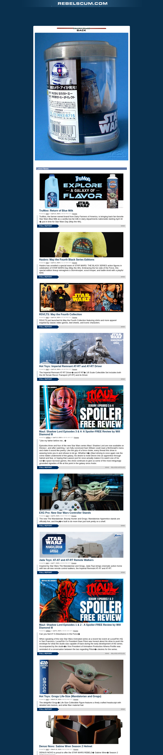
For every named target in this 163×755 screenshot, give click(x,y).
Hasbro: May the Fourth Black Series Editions (66, 259)
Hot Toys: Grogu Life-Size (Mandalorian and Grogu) (70, 696)
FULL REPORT (45, 226)
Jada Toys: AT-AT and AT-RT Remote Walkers (66, 560)
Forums (74, 214)
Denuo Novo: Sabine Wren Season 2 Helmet (65, 746)
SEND (123, 226)
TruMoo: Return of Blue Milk (56, 210)
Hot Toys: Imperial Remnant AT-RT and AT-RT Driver (70, 366)
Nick (47, 214)
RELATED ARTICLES (118, 467)
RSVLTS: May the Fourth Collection (60, 314)
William (48, 437)
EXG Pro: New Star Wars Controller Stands (65, 512)
